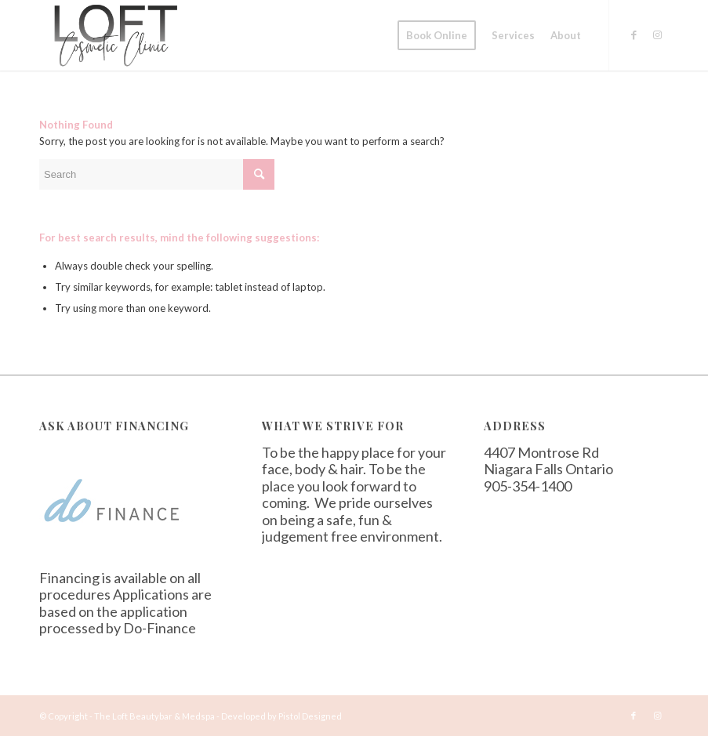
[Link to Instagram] (657, 34)
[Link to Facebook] (633, 34)
